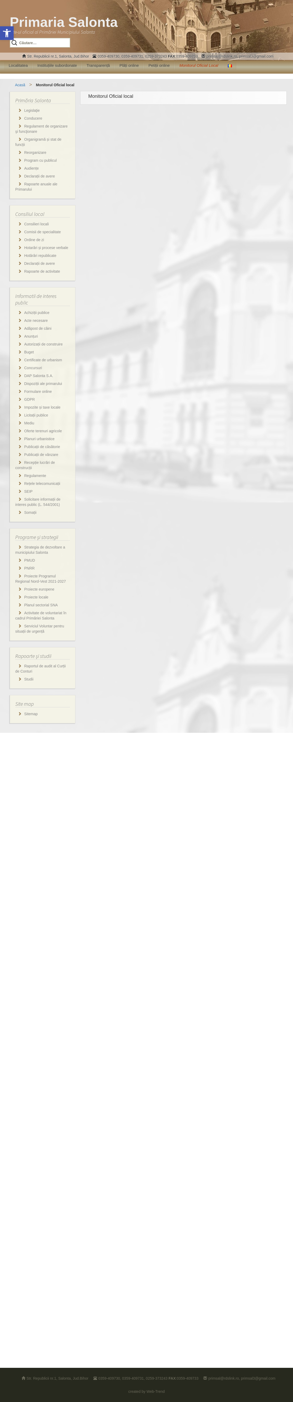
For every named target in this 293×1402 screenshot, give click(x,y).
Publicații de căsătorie (42, 447)
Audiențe (31, 168)
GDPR (29, 399)
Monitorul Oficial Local (198, 65)
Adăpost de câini (38, 328)
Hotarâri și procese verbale (46, 248)
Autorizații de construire (43, 344)
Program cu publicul (40, 160)
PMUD (29, 560)
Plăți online (129, 65)
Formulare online (38, 391)
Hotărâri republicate (40, 255)
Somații (30, 512)
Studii (28, 679)
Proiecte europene (39, 589)
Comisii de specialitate (42, 232)
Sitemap (31, 714)
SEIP (28, 491)
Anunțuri (31, 336)
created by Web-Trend (146, 1391)
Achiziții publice (36, 313)
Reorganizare (35, 152)
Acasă (20, 85)
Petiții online (159, 65)
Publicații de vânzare (41, 455)
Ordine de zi (34, 240)
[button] (7, 33)
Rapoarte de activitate (42, 271)
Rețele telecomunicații (42, 483)
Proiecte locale (36, 597)
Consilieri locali (36, 224)
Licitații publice (36, 415)
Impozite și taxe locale (42, 407)
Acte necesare (36, 320)
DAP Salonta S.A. (38, 376)
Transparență (98, 65)
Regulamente (35, 476)
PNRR (29, 568)
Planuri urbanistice (39, 439)
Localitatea (18, 65)
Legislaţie (32, 110)
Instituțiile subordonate (57, 65)
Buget (29, 352)
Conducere (33, 118)
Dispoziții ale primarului (43, 384)
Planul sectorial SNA (41, 605)
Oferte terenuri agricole (43, 431)
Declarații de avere (39, 176)
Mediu (29, 423)
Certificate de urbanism (43, 360)
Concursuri (33, 368)
